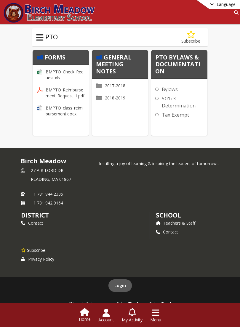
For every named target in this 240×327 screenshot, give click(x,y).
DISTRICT (35, 215)
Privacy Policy (37, 259)
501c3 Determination (179, 102)
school (168, 215)
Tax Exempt (175, 114)
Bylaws (170, 89)
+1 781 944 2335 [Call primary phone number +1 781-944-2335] (47, 194)
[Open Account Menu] (106, 315)
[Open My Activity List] (132, 315)
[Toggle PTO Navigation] (40, 37)
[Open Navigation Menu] (155, 315)
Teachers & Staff (175, 223)
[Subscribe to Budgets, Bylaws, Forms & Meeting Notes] (191, 37)
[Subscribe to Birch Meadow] (33, 250)
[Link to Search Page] (235, 12)
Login (120, 285)
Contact (32, 223)
